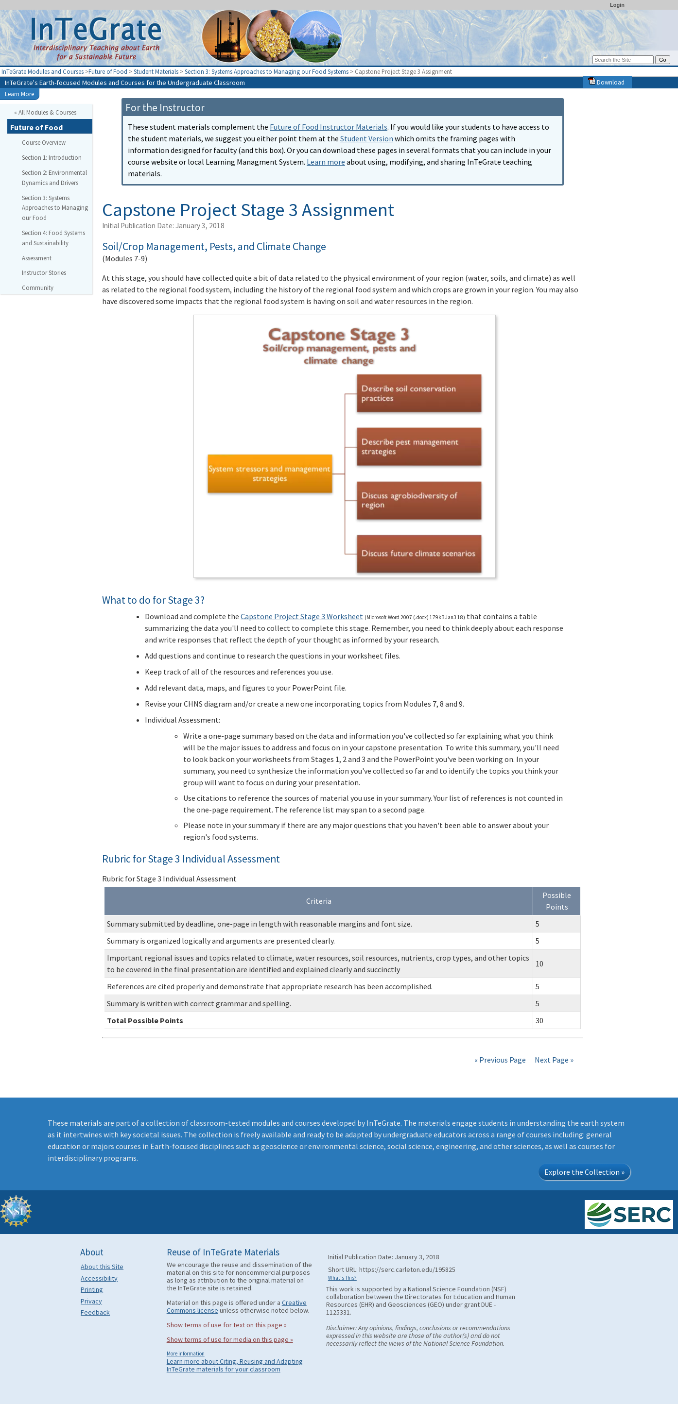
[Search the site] (623, 59)
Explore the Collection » (584, 1172)
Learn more (326, 162)
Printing (92, 1289)
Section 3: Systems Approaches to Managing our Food (55, 208)
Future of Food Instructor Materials (328, 127)
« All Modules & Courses (45, 112)
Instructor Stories (44, 272)
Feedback (95, 1312)
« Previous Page (500, 1060)
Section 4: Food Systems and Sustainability (53, 238)
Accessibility (99, 1278)
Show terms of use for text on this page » (227, 1324)
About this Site (102, 1266)
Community (37, 287)
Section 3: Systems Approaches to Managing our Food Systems (266, 71)
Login (617, 5)
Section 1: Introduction (52, 157)
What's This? (342, 1277)
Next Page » (553, 1060)
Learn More (19, 94)
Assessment (37, 258)
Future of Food (107, 71)
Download (606, 82)
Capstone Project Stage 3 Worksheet (302, 616)
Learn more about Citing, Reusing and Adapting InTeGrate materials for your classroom (235, 1365)
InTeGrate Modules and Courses (42, 71)
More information (186, 1353)
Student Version (366, 138)
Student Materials (156, 71)
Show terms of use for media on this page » (230, 1339)
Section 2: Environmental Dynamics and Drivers (54, 177)
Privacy (91, 1301)
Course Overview (44, 142)
